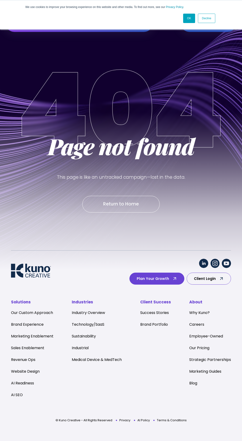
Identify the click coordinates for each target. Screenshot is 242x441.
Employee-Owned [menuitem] (206, 336)
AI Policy (143, 420)
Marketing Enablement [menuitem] (32, 336)
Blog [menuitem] (193, 383)
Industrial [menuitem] (80, 348)
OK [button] (189, 18)
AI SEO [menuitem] (17, 395)
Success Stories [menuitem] (154, 313)
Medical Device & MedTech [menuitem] (97, 360)
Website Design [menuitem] (25, 371)
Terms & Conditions (172, 420)
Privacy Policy (174, 7)
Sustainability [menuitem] (84, 336)
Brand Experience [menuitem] (27, 324)
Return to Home (121, 204)
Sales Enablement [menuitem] (27, 348)
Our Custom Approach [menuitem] (32, 313)
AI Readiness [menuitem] (22, 383)
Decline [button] (206, 18)
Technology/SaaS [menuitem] (88, 324)
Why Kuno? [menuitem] (199, 313)
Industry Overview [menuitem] (88, 313)
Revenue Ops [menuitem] (23, 360)
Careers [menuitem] (196, 324)
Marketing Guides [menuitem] (205, 371)
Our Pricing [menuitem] (199, 348)
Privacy (124, 420)
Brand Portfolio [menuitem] (154, 324)
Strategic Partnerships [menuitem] (210, 360)
